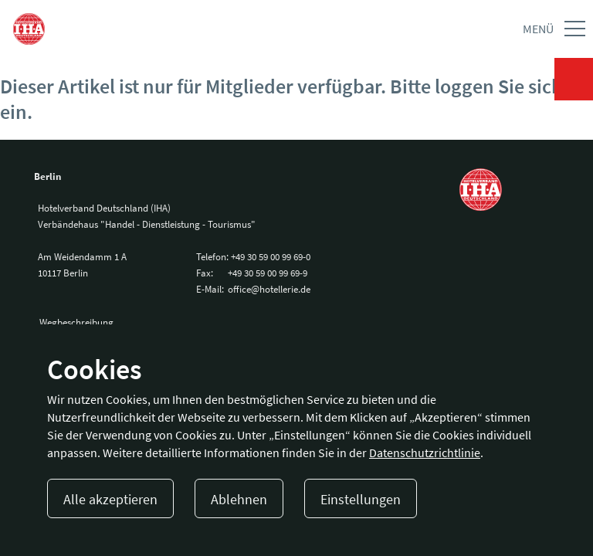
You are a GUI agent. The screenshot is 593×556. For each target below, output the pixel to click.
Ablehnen (239, 499)
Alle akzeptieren (110, 499)
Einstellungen (360, 499)
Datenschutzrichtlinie (424, 452)
